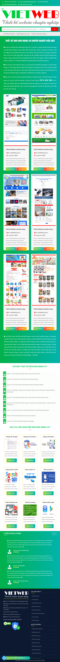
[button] (30, 373)
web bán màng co (46, 344)
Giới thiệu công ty (35, 596)
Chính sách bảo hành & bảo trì (38, 613)
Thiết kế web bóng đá (36, 646)
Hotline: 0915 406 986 (9, 1)
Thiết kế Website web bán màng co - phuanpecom (43, 229)
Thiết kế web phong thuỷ (36, 628)
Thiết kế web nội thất (36, 653)
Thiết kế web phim (35, 642)
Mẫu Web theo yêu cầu (25, 4)
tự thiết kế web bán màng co (27, 341)
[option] (30, 561)
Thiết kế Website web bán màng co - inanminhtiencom (15, 309)
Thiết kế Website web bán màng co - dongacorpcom (15, 150)
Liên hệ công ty (34, 616)
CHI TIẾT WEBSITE (11, 169)
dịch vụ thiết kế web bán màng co (46, 341)
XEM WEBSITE (21, 169)
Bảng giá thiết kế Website (9, 4)
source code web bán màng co (41, 336)
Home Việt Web (43, 1)
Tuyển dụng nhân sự (35, 606)
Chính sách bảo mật (35, 610)
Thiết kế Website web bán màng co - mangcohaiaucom (43, 150)
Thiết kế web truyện (35, 639)
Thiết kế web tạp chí (35, 649)
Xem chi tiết (11, 460)
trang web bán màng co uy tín (12, 344)
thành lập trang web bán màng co (31, 344)
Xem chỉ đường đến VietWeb (13, 619)
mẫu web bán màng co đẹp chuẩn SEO (39, 349)
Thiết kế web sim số (35, 635)
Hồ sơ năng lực (34, 599)
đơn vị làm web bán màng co (23, 339)
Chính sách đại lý (35, 620)
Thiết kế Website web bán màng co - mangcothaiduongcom (43, 309)
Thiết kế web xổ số (35, 632)
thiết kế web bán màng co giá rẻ (35, 352)
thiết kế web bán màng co (23, 336)
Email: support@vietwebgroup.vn (26, 1)
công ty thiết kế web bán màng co (42, 339)
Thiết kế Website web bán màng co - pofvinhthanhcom (15, 229)
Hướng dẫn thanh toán (36, 603)
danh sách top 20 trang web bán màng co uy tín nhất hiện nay (35, 347)
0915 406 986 (46, 80)
